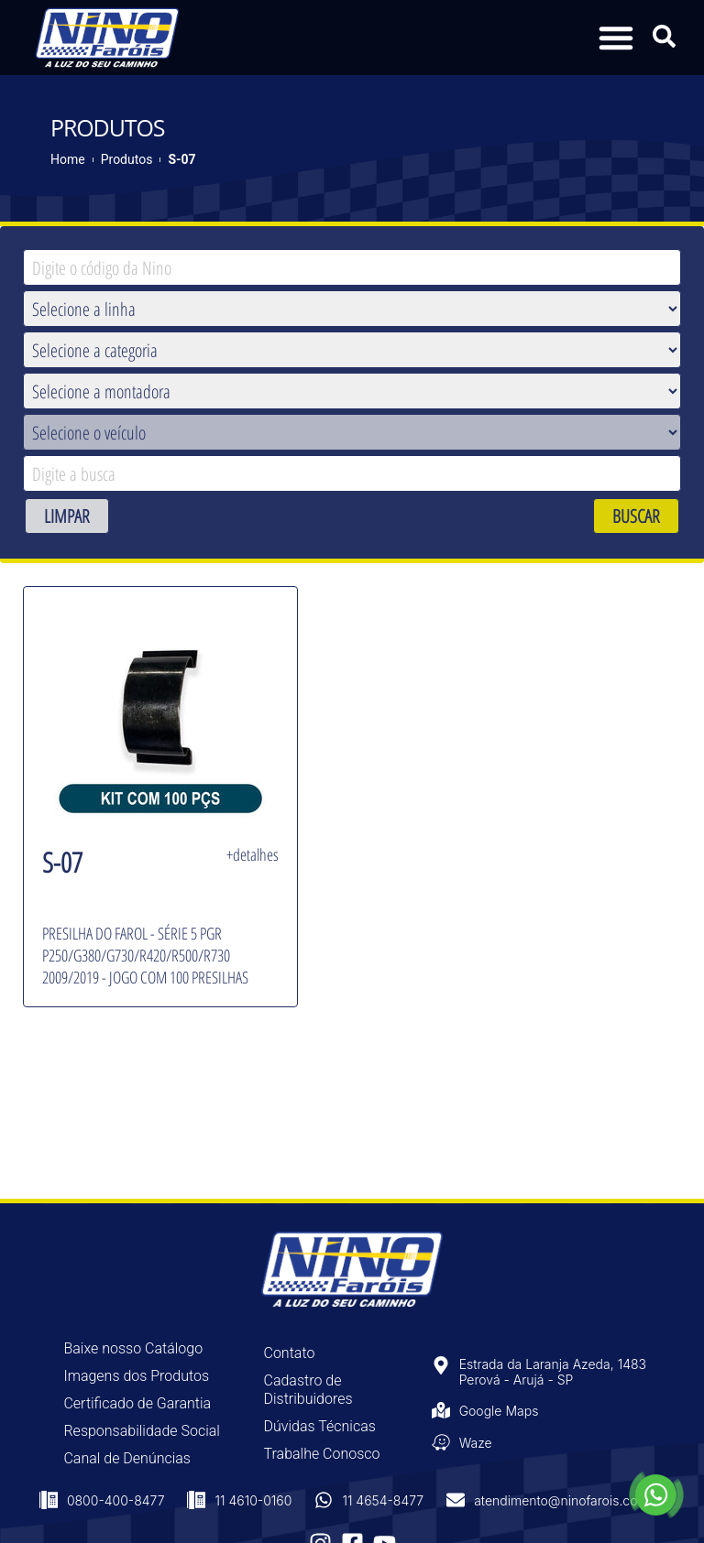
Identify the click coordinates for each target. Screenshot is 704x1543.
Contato (289, 1353)
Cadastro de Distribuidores (308, 1389)
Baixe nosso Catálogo (133, 1348)
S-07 (181, 159)
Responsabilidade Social (141, 1431)
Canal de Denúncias (127, 1458)
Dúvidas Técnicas (320, 1426)
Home (67, 159)
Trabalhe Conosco (322, 1453)
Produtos (127, 159)
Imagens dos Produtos (136, 1376)
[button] (616, 37)
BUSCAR (636, 516)
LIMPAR (67, 516)
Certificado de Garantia (137, 1403)
